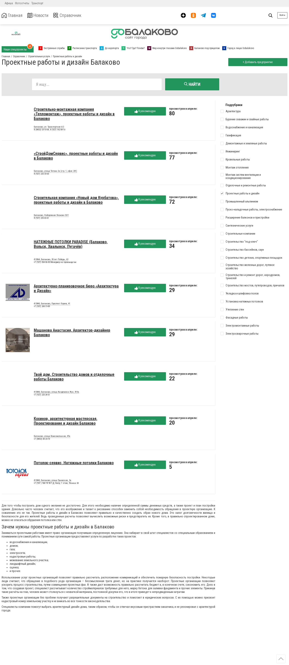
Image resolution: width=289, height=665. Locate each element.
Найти (192, 84)
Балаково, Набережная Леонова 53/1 (51, 216)
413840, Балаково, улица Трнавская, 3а (52, 481)
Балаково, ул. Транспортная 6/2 (49, 127)
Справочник (71, 15)
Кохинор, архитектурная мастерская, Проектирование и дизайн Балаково (65, 421)
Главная (13, 15)
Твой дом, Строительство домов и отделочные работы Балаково (74, 377)
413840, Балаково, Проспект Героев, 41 (52, 304)
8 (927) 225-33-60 (41, 174)
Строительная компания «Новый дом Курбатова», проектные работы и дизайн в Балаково (76, 200)
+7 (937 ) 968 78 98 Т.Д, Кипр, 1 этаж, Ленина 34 (56, 483)
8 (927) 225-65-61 (41, 218)
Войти (282, 15)
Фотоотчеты (22, 3)
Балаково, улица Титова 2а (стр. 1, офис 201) (55, 172)
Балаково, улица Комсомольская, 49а (52, 437)
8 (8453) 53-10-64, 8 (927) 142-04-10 (49, 130)
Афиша (9, 3)
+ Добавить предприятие (257, 62)
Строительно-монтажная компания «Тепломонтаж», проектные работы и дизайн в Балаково (74, 114)
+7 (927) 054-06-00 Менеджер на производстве (55, 263)
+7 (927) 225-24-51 (42, 395)
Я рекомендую (145, 111)
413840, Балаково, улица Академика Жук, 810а (56, 392)
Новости (40, 15)
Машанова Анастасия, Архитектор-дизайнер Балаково (72, 333)
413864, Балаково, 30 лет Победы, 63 (51, 260)
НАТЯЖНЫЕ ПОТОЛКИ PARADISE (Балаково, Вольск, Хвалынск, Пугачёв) (71, 244)
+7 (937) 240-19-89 (42, 307)
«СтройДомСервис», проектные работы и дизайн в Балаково (76, 156)
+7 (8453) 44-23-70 (42, 439)
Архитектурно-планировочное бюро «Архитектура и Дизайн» (76, 289)
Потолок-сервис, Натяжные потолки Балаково (74, 463)
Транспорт (37, 3)
